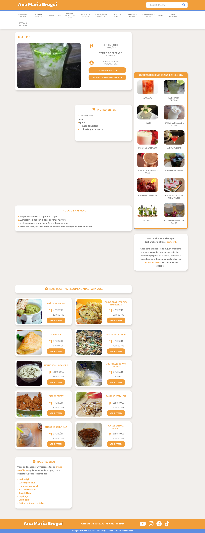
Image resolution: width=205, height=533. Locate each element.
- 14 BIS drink (23, 499)
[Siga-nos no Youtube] (143, 524)
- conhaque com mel (27, 486)
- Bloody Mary (24, 493)
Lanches (161, 15)
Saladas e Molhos (85, 15)
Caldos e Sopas (117, 15)
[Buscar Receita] (163, 5)
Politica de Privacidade (92, 523)
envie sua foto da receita (107, 77)
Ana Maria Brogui (22, 15)
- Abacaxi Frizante (26, 489)
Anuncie (110, 523)
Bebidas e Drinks (132, 15)
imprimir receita (107, 70)
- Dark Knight (23, 479)
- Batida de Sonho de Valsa (30, 503)
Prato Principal (173, 15)
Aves (59, 15)
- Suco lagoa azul (26, 482)
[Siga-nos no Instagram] (151, 524)
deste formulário (152, 262)
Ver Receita (56, 320)
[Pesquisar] (184, 5)
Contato (120, 523)
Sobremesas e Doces (148, 15)
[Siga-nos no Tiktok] (167, 524)
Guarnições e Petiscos (101, 15)
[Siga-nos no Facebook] (159, 524)
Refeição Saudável (23, 24)
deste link (171, 242)
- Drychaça (22, 496)
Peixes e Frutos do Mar (70, 15)
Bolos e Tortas (38, 15)
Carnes (51, 15)
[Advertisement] (43, 125)
